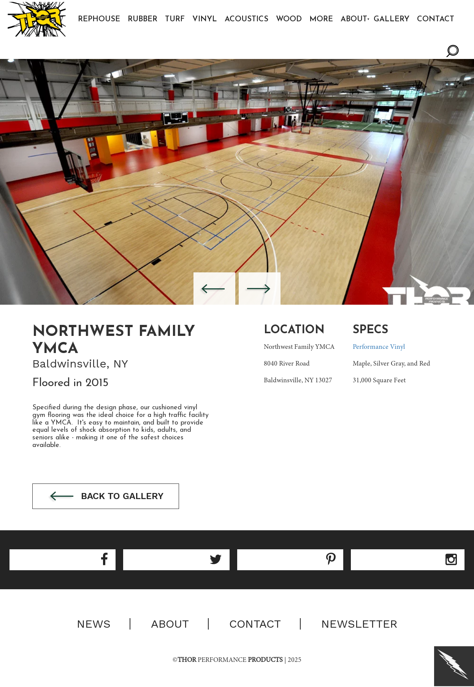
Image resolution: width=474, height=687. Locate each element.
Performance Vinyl (379, 347)
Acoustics (246, 19)
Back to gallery (105, 497)
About (354, 19)
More (321, 19)
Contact (435, 19)
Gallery (391, 19)
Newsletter (359, 624)
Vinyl (204, 19)
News (94, 624)
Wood (289, 19)
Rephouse (99, 19)
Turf (175, 19)
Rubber (142, 19)
